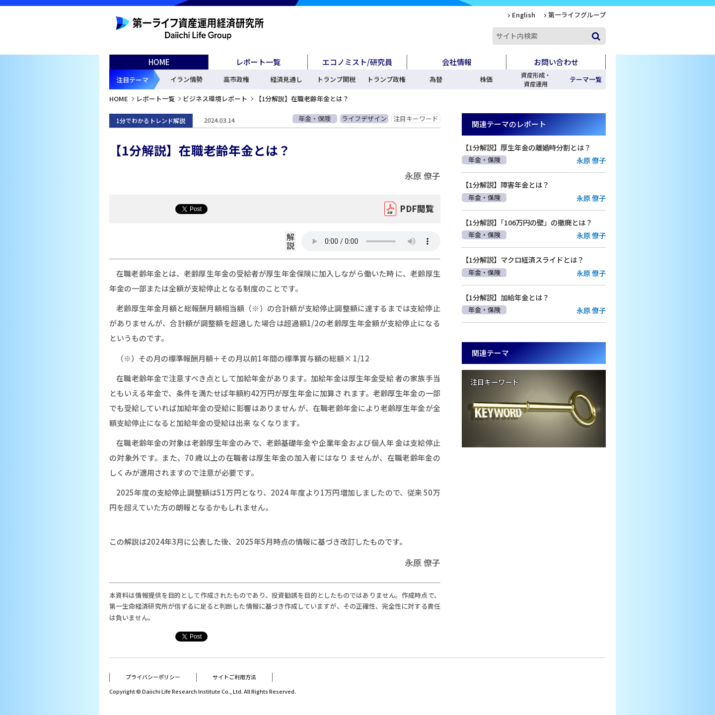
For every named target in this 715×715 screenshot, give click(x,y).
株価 (486, 79)
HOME (159, 62)
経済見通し (286, 79)
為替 (435, 79)
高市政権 (236, 79)
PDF (417, 209)
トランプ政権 (386, 79)
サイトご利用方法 (234, 677)
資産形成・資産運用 (536, 79)
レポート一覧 (155, 98)
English (523, 14)
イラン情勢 (186, 79)
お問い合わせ (556, 62)
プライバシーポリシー (153, 677)
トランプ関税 (336, 79)
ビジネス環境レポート (215, 98)
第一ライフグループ (577, 14)
